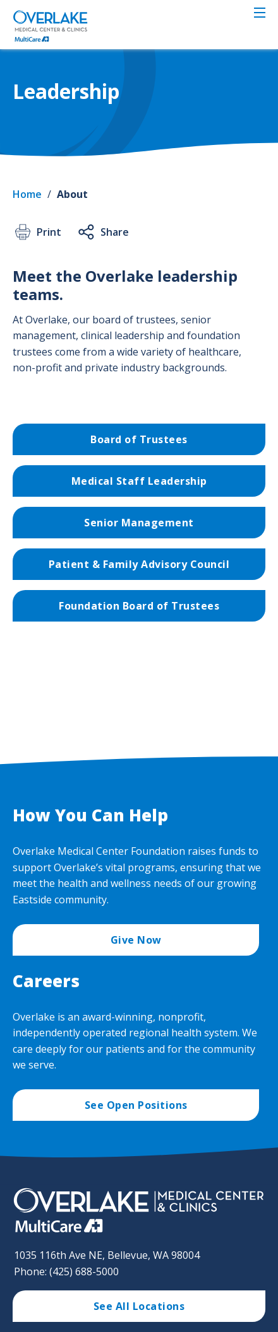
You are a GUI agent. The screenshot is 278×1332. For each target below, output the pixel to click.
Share (102, 232)
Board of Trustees (139, 439)
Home (27, 194)
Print (37, 232)
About (72, 194)
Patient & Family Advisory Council (139, 564)
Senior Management (139, 523)
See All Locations (139, 1306)
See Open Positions (136, 1105)
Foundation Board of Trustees (139, 606)
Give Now (136, 940)
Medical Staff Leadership (139, 481)
